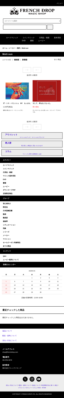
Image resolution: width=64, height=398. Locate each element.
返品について (36, 385)
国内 (18, 48)
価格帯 (5, 221)
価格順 (16, 60)
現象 (4, 228)
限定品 (5, 207)
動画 (4, 214)
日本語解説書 (7, 211)
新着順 (24, 60)
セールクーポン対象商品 (11, 242)
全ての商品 (7, 246)
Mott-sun (25, 48)
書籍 (30, 41)
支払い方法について (12, 385)
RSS (39, 387)
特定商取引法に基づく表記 (49, 385)
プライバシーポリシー (25, 387)
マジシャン (7, 239)
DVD (22, 41)
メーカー (12, 48)
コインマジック (27, 38)
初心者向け (7, 203)
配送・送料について (25, 385)
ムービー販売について (11, 260)
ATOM (44, 387)
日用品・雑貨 (42, 38)
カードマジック (10, 38)
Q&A (4, 256)
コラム (35, 387)
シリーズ (6, 232)
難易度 (5, 218)
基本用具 (56, 38)
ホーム (4, 48)
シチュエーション (9, 225)
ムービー (40, 41)
